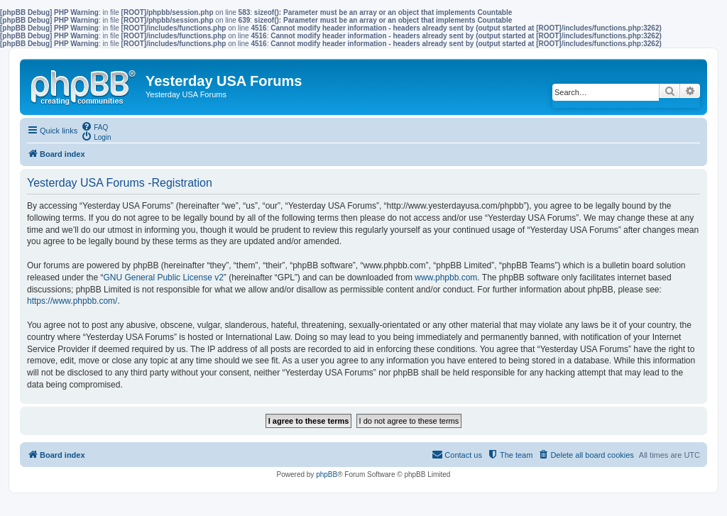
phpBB (326, 474)
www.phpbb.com (446, 277)
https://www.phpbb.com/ (72, 301)
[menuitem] (94, 126)
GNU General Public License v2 (163, 277)
